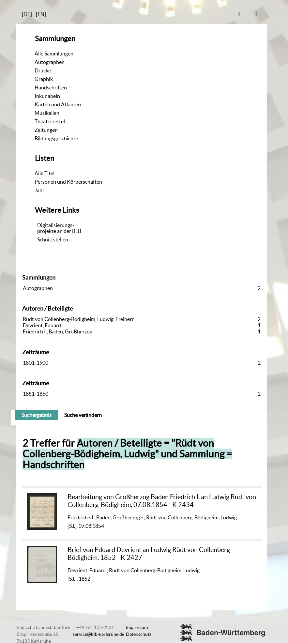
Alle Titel (44, 173)
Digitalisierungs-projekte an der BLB (59, 228)
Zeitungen (46, 130)
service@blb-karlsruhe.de (98, 634)
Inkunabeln (47, 96)
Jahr (39, 190)
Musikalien (47, 113)
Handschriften (51, 87)
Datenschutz (138, 634)
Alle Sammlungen (54, 53)
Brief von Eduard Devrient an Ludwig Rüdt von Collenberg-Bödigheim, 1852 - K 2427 (150, 553)
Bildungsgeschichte (56, 138)
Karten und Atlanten (58, 104)
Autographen (50, 62)
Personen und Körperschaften (68, 182)
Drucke (43, 70)
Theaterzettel (50, 121)
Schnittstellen (52, 239)
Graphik (44, 79)
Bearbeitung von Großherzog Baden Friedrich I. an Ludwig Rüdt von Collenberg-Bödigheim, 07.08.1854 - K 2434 (162, 500)
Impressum (137, 627)
